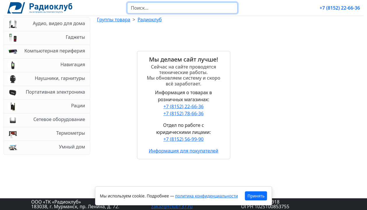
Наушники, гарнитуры (46, 79)
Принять (255, 196)
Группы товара (113, 19)
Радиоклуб (150, 19)
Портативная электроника (46, 92)
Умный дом (46, 147)
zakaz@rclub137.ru (172, 206)
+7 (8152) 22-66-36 (339, 8)
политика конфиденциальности (206, 196)
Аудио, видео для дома (46, 24)
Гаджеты (46, 38)
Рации (46, 106)
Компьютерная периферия (46, 51)
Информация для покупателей (183, 150)
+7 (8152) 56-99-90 (183, 139)
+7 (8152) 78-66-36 (183, 113)
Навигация (46, 65)
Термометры (46, 134)
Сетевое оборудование (46, 120)
